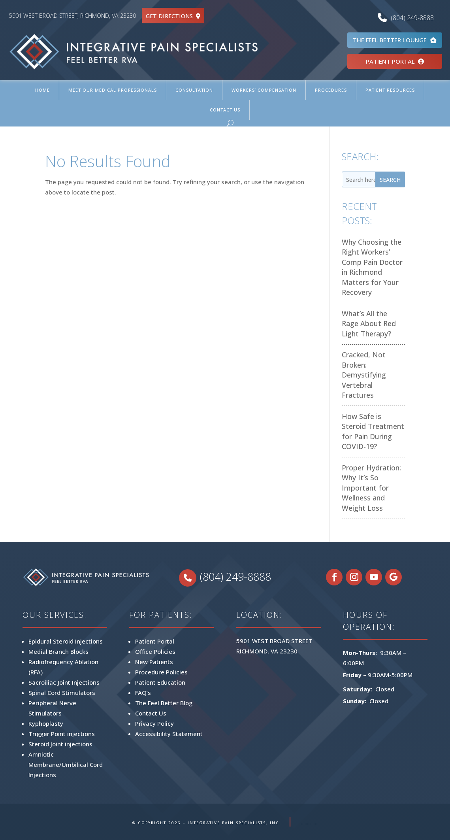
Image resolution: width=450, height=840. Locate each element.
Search (390, 179)
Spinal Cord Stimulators (61, 693)
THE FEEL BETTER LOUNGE (395, 40)
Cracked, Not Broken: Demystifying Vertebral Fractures (364, 375)
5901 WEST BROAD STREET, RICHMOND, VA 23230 (72, 15)
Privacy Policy (154, 723)
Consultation (194, 90)
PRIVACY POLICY (310, 822)
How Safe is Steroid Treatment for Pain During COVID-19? (373, 431)
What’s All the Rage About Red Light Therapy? (369, 323)
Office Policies (155, 651)
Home (42, 90)
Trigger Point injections (61, 734)
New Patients (154, 662)
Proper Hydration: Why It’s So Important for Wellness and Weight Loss (371, 488)
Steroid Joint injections (60, 744)
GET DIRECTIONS (173, 16)
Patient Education (160, 682)
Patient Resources (390, 90)
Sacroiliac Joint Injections (64, 682)
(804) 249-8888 (408, 17)
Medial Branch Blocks (58, 651)
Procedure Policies (161, 672)
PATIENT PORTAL (395, 61)
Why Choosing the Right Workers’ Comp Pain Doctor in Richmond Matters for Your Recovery (372, 267)
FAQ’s (143, 693)
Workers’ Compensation (264, 90)
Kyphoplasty (45, 723)
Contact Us (225, 110)
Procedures (331, 90)
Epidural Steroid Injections (65, 641)
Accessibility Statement (169, 734)
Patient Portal (154, 641)
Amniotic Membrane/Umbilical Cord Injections (65, 764)
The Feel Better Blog (163, 703)
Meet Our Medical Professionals (112, 90)
